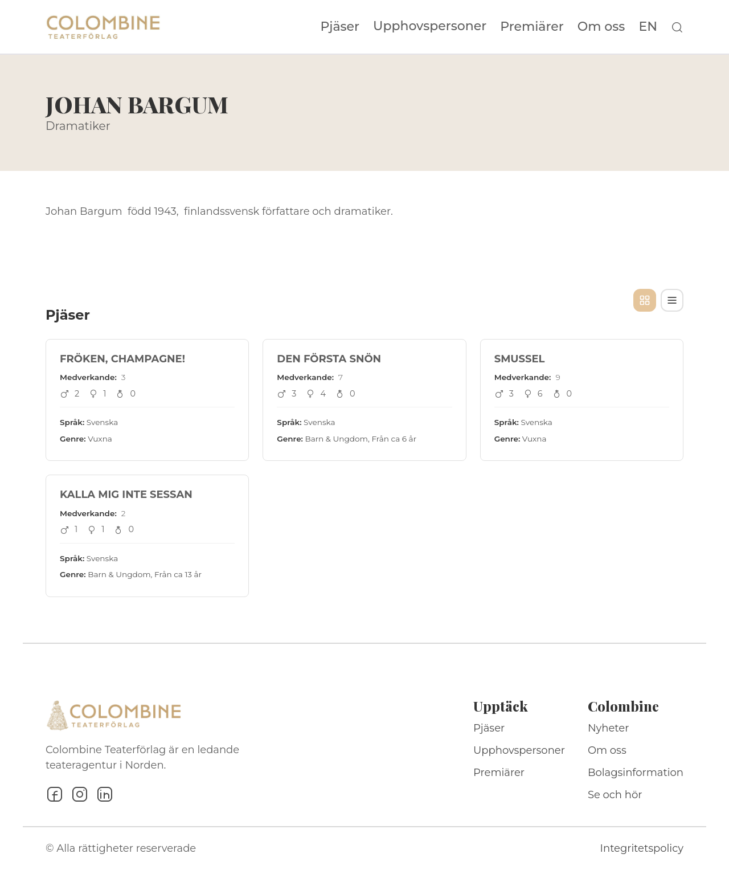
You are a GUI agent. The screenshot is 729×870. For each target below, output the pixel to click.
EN (647, 27)
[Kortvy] (644, 300)
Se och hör (615, 795)
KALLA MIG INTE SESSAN (126, 494)
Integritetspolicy (641, 848)
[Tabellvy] (672, 300)
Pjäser (340, 27)
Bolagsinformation (635, 772)
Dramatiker (78, 126)
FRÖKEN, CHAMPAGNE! (122, 359)
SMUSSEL (519, 359)
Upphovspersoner (429, 26)
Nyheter (608, 728)
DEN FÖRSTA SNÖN (329, 359)
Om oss (601, 27)
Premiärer (532, 27)
